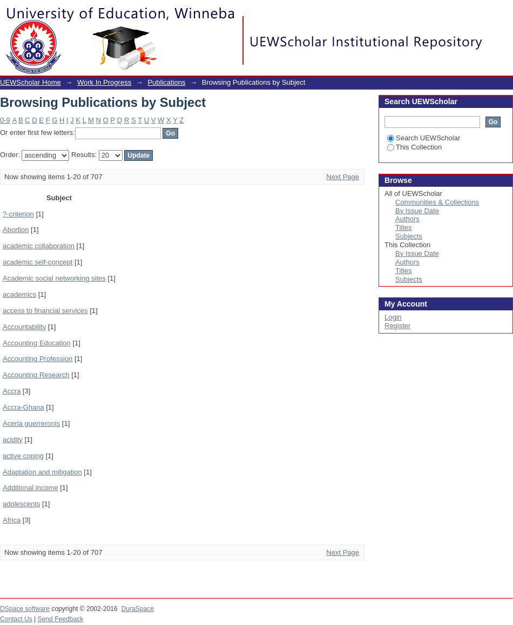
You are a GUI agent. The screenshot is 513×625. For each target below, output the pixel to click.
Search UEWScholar (423, 138)
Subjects (408, 236)
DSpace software (25, 609)
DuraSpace (137, 609)
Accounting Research (36, 375)
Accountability (24, 327)
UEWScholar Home (30, 82)
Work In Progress (104, 82)
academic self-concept (37, 262)
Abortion (16, 230)
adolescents (21, 504)
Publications (166, 82)
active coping (23, 456)
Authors (407, 219)
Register (397, 326)
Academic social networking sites (54, 278)
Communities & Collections (437, 202)
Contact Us (16, 619)
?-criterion (18, 214)
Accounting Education (37, 343)
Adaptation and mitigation (42, 472)
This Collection (414, 147)
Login (504, 13)
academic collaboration (39, 246)
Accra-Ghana (23, 407)
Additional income (30, 488)
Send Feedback (61, 619)
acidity (13, 440)
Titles (403, 227)
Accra (12, 391)
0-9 (5, 120)
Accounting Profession (37, 359)
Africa (12, 520)
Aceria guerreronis (31, 423)
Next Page (342, 177)
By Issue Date (417, 211)
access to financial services (45, 311)
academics (19, 294)
